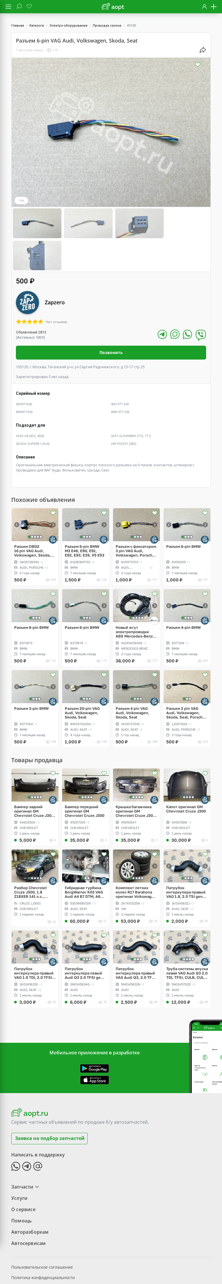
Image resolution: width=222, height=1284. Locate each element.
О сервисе (23, 1176)
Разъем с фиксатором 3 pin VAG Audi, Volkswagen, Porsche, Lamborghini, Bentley (136, 517)
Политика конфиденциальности (43, 1244)
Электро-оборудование (68, 25)
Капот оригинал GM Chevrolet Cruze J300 (186, 776)
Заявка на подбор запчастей (50, 1105)
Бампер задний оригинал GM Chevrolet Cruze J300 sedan (34, 778)
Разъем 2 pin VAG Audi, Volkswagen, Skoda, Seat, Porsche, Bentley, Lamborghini (186, 679)
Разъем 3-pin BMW (31, 675)
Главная (17, 25)
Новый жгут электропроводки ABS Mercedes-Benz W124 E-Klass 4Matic (134, 598)
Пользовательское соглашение (42, 1234)
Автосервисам (28, 1210)
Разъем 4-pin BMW (183, 594)
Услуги (19, 1165)
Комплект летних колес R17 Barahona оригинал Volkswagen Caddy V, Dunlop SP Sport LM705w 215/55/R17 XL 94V (136, 859)
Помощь (21, 1187)
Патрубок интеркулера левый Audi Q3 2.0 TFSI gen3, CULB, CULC (85, 940)
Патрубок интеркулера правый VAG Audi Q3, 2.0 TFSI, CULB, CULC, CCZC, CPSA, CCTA (136, 940)
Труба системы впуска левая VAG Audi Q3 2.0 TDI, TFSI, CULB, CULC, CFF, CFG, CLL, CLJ (187, 940)
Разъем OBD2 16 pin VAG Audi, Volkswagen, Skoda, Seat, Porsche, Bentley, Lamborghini (33, 517)
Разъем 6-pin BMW (183, 513)
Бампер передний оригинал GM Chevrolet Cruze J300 (84, 778)
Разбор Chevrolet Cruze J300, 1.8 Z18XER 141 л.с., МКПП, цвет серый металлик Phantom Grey (31, 859)
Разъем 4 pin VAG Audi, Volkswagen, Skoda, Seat (132, 679)
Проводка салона (107, 25)
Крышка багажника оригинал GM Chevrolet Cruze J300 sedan (135, 778)
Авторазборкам (30, 1198)
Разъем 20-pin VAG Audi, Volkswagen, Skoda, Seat (82, 679)
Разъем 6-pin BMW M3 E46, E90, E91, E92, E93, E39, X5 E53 (84, 517)
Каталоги (36, 25)
